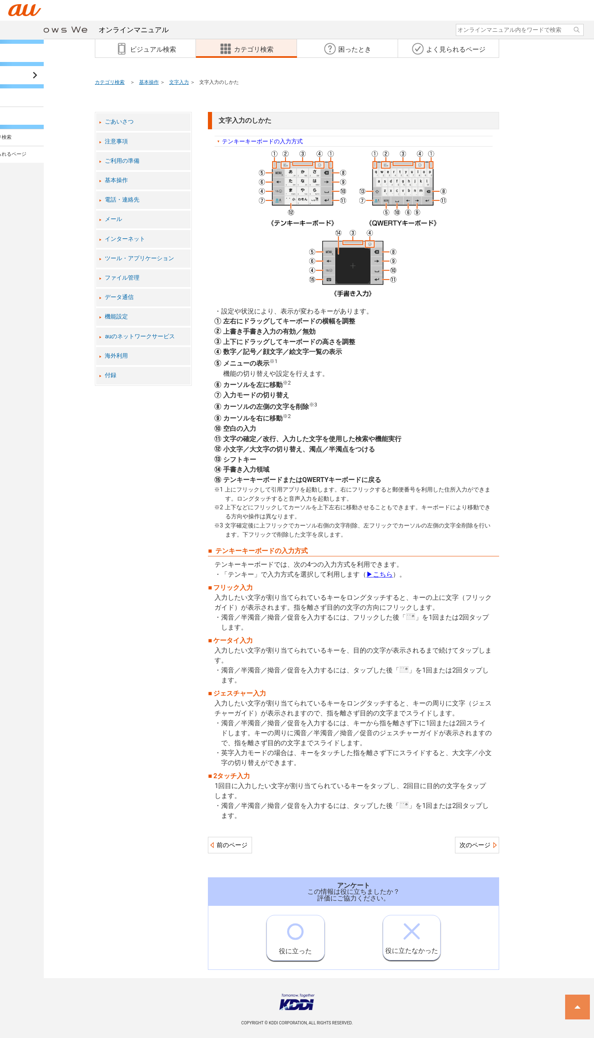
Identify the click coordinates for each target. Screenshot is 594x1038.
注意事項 (116, 141)
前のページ (232, 845)
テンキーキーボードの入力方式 (262, 141)
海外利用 (116, 355)
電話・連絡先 (122, 199)
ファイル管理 (122, 277)
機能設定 (116, 316)
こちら (379, 574)
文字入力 (179, 82)
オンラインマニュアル (96, 30)
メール (113, 219)
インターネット (125, 238)
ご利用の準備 (122, 160)
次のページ (475, 845)
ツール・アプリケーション (139, 258)
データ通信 (119, 297)
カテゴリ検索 (110, 82)
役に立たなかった (411, 935)
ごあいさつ (119, 121)
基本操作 (149, 82)
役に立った (295, 935)
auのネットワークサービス (140, 336)
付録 (110, 375)
